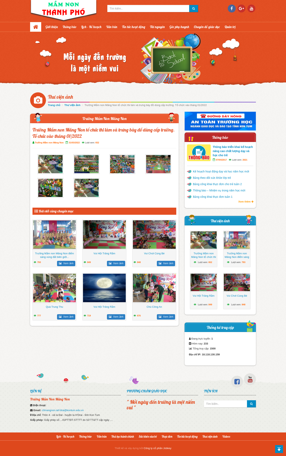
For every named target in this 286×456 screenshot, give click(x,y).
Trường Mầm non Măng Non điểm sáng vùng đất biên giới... (54, 255)
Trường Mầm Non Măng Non (104, 118)
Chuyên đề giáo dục (207, 27)
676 (139, 315)
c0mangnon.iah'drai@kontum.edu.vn (63, 410)
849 (89, 262)
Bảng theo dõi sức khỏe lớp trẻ (212, 177)
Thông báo (69, 27)
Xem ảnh (66, 263)
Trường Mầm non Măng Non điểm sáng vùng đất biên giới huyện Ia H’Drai (237, 259)
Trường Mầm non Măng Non (49, 142)
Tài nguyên (157, 27)
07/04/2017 (221, 160)
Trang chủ (54, 105)
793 (39, 262)
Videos (226, 436)
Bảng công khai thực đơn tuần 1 (213, 196)
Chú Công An (154, 306)
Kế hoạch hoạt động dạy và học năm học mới (221, 171)
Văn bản (111, 27)
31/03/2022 (74, 142)
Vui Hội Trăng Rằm (104, 253)
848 (139, 262)
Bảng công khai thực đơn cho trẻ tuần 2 (217, 184)
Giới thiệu (52, 27)
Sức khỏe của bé (148, 436)
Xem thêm (246, 201)
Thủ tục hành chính (122, 436)
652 (97, 142)
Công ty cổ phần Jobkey (157, 448)
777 (39, 315)
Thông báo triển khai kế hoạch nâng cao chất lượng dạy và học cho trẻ (233, 151)
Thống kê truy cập (220, 327)
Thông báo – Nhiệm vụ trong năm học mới (219, 190)
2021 (244, 160)
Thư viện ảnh (60, 97)
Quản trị (230, 27)
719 (89, 315)
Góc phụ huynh (179, 27)
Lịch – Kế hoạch (91, 27)
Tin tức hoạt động (133, 27)
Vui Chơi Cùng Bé (154, 253)
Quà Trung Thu (54, 306)
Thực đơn (167, 436)
